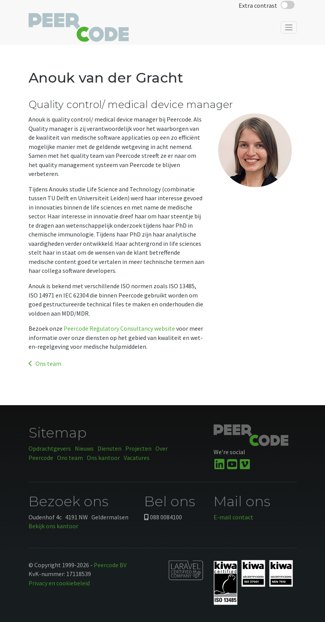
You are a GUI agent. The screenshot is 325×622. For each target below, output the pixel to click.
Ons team (45, 363)
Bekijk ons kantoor (53, 526)
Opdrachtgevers (50, 448)
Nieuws (84, 448)
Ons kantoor (103, 457)
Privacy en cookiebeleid (59, 583)
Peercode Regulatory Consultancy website (119, 328)
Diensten (109, 448)
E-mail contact (233, 517)
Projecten (138, 448)
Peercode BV (110, 565)
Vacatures (137, 457)
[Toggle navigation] (289, 30)
